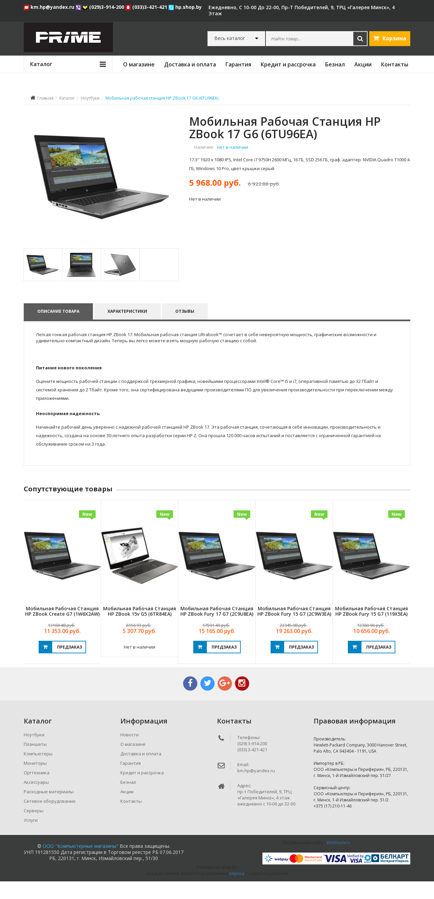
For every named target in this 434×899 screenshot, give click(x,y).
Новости (129, 752)
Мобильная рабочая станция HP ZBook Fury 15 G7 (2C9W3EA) (294, 628)
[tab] (42, 282)
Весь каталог (229, 38)
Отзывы (185, 329)
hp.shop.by (185, 7)
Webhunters (338, 860)
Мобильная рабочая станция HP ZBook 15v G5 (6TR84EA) (139, 628)
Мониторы (35, 781)
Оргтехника (37, 790)
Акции (363, 64)
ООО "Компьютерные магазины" (80, 863)
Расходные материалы (49, 809)
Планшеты (35, 762)
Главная (45, 98)
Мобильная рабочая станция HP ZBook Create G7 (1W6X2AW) (62, 628)
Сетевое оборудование (50, 819)
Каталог (67, 98)
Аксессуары (36, 800)
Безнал (335, 64)
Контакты (394, 64)
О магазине (139, 64)
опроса (236, 891)
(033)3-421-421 (147, 7)
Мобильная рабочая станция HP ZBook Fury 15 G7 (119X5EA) (371, 628)
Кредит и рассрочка (288, 64)
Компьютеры (38, 771)
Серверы (33, 828)
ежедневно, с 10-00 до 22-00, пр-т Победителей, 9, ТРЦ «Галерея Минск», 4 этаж (302, 10)
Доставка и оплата (190, 64)
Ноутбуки (90, 98)
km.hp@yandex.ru (50, 7)
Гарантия (238, 64)
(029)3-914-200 (103, 7)
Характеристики (127, 329)
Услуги (31, 838)
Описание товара (58, 329)
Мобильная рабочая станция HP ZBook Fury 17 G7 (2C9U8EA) (216, 628)
